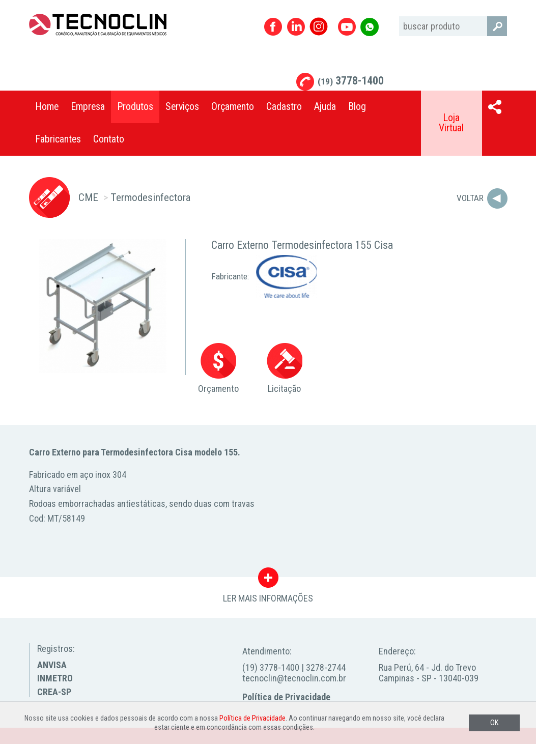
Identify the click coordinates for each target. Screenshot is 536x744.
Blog (357, 106)
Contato (108, 139)
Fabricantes (58, 139)
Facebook (273, 27)
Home (47, 106)
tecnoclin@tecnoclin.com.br (294, 678)
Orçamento (232, 106)
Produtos (135, 106)
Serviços (182, 106)
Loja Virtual (451, 123)
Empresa (88, 106)
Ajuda (325, 106)
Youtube (347, 27)
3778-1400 (351, 80)
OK (494, 723)
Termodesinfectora (150, 197)
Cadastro (284, 106)
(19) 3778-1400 (270, 667)
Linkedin (296, 27)
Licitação (284, 368)
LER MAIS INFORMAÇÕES (268, 580)
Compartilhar (494, 107)
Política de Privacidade (286, 697)
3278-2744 (326, 667)
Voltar (470, 198)
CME (88, 197)
